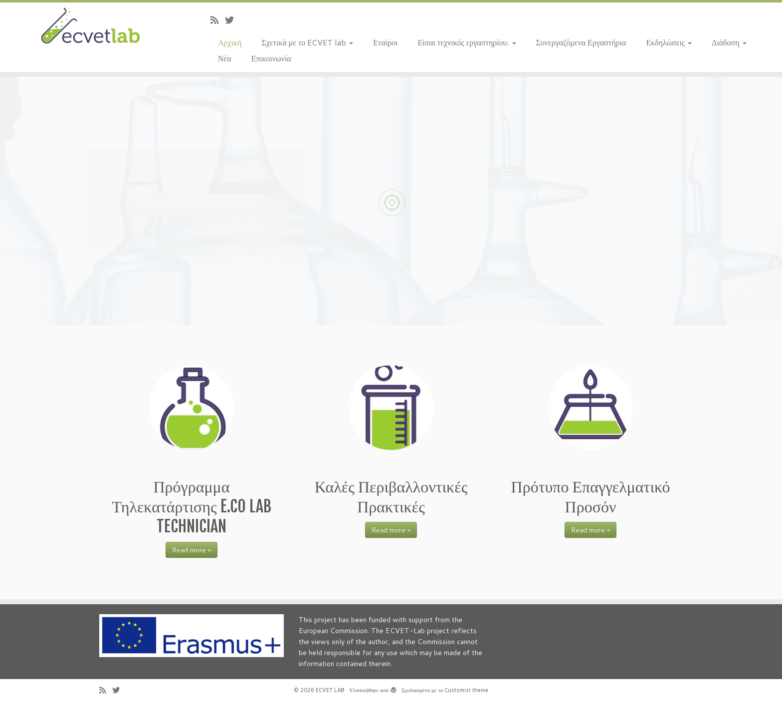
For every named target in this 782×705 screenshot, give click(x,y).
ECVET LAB (330, 690)
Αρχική (229, 42)
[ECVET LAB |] (90, 26)
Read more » (191, 550)
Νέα (224, 58)
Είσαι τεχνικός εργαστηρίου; (467, 42)
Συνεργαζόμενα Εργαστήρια (581, 42)
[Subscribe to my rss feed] (217, 19)
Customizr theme (466, 690)
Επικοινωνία (271, 58)
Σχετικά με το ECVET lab (307, 42)
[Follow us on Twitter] (232, 19)
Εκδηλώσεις (669, 42)
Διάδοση (729, 42)
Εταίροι (385, 42)
